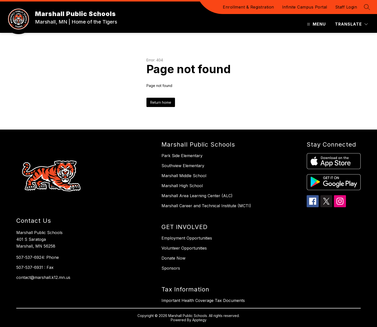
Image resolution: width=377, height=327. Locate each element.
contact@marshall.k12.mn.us (43, 277)
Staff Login (346, 7)
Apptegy (199, 320)
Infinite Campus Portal (304, 7)
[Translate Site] (351, 24)
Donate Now (173, 258)
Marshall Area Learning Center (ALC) (197, 195)
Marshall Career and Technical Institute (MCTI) (206, 205)
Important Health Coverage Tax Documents (203, 300)
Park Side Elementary (182, 155)
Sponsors (170, 268)
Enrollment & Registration (248, 7)
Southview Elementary (182, 165)
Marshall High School (182, 185)
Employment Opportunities (186, 238)
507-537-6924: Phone (37, 257)
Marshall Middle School (183, 175)
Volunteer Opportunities (184, 248)
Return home (160, 102)
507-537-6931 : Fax (35, 267)
